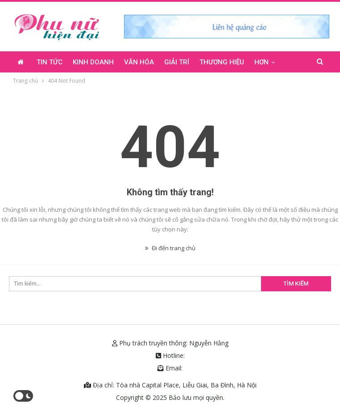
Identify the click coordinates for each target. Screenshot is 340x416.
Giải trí (176, 62)
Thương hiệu (221, 62)
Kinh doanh (93, 62)
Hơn (261, 62)
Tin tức (49, 62)
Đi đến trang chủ (170, 248)
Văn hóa (139, 62)
